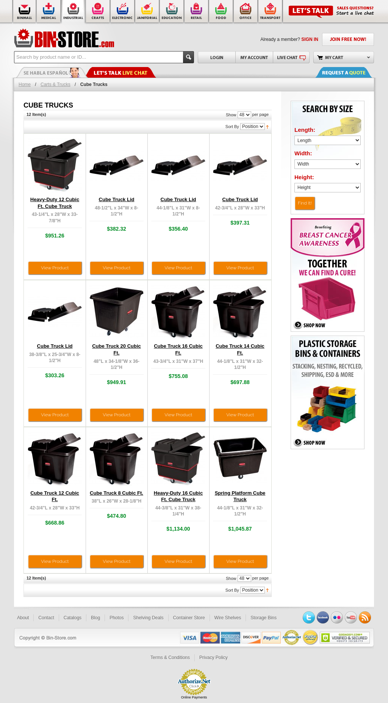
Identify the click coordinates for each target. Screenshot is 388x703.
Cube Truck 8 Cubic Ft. (116, 493)
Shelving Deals (148, 617)
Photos (117, 617)
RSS (365, 617)
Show (231, 114)
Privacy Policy (213, 657)
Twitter (309, 617)
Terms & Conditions (170, 657)
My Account (254, 57)
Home (25, 84)
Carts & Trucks (55, 84)
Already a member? (289, 39)
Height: (304, 177)
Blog (95, 617)
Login (216, 57)
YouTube (351, 617)
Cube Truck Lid (117, 199)
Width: (303, 153)
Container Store (189, 617)
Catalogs (72, 617)
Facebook (323, 617)
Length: (304, 130)
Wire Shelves (227, 617)
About (23, 617)
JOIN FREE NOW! (348, 39)
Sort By (232, 126)
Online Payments (194, 697)
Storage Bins (263, 617)
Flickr (337, 617)
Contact (46, 617)
